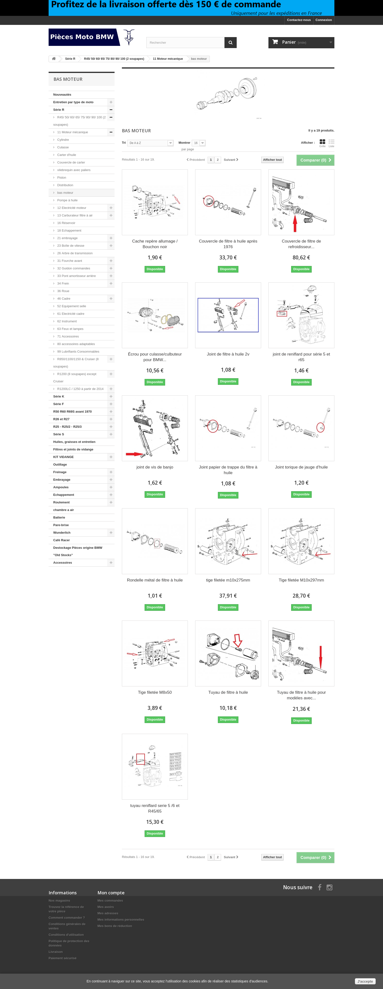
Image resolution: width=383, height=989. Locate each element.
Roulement (61, 502)
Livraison (56, 952)
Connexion (324, 20)
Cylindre (62, 140)
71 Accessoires (67, 336)
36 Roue (62, 291)
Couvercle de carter (70, 162)
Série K (58, 396)
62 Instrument (66, 321)
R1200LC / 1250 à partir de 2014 (80, 389)
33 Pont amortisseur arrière (76, 276)
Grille (322, 143)
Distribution (64, 185)
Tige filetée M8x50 (155, 692)
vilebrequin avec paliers (73, 170)
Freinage (59, 472)
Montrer (184, 142)
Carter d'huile (66, 155)
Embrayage (61, 479)
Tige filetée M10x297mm (301, 580)
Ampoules (61, 487)
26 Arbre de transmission (74, 253)
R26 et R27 (61, 419)
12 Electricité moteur (71, 208)
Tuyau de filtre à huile (228, 692)
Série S (58, 434)
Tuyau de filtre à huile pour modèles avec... (301, 695)
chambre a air (63, 510)
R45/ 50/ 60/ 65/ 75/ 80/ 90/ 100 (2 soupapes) (79, 120)
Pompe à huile (67, 200)
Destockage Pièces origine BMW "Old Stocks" (77, 551)
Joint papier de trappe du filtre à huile (228, 470)
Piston (61, 177)
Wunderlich (62, 532)
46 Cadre (63, 298)
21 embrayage (67, 238)
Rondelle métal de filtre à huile (155, 580)
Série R (58, 110)
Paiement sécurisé (62, 958)
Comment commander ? (67, 917)
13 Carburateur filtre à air (74, 215)
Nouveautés (62, 94)
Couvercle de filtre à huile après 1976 (228, 244)
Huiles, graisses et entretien (74, 442)
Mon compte (111, 893)
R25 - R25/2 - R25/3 (67, 426)
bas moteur (64, 192)
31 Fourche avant (69, 261)
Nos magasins (59, 900)
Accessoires (62, 562)
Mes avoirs (105, 907)
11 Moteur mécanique (72, 132)
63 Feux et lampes (70, 329)
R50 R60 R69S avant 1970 (72, 411)
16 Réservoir (65, 223)
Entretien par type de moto (73, 102)
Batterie (59, 517)
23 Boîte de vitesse (70, 245)
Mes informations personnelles (120, 919)
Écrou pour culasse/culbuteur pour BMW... (155, 357)
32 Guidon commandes (73, 268)
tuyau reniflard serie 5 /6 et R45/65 (154, 808)
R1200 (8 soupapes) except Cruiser (74, 377)
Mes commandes (110, 900)
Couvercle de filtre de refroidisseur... (301, 244)
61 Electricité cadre (70, 314)
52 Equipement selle (71, 306)
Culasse (62, 147)
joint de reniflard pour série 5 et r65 (301, 357)
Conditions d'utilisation (66, 935)
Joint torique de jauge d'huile (301, 467)
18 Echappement (68, 230)
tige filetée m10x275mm (228, 580)
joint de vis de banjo (155, 467)
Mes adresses (107, 913)
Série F (58, 404)
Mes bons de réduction (114, 926)
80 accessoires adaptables (75, 344)
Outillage (60, 464)
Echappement (63, 495)
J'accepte (365, 981)
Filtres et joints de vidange (73, 449)
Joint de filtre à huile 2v (228, 354)
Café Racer (61, 540)
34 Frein (62, 283)
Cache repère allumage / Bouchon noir (155, 244)
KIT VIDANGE (63, 457)
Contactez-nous (299, 20)
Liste (331, 143)
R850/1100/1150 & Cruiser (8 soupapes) (76, 362)
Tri (124, 142)
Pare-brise (61, 525)
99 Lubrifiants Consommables (77, 351)
